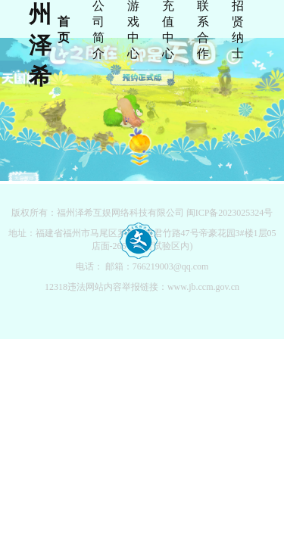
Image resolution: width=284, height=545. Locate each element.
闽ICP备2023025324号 (229, 212)
